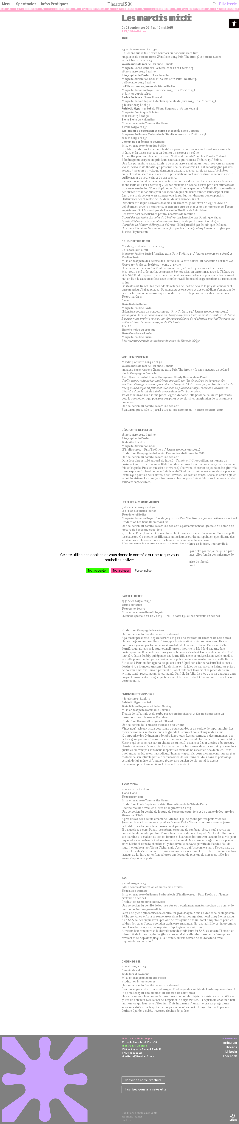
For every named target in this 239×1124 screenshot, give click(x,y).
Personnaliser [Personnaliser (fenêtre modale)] (144, 570)
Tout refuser (121, 570)
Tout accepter (97, 570)
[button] (234, 23)
